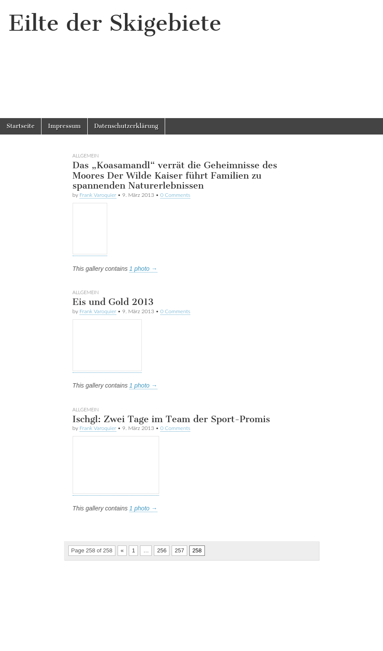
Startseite (20, 126)
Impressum (64, 126)
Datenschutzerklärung (126, 126)
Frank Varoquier (98, 195)
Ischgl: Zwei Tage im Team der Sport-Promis (171, 419)
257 (179, 550)
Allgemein (86, 155)
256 (161, 550)
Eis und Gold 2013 (113, 301)
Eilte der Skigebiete (115, 23)
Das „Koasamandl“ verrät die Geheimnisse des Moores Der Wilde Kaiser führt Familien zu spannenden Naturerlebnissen (175, 175)
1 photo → (143, 268)
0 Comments (175, 195)
